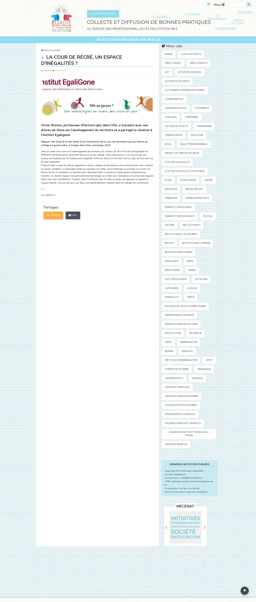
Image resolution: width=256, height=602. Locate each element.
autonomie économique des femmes (185, 90)
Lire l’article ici (48, 195)
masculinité (172, 261)
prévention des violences (179, 315)
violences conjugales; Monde (181, 396)
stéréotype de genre (177, 369)
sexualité (187, 351)
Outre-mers (172, 288)
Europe (209, 180)
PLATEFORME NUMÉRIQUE (103, 13)
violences (197, 378)
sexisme (169, 351)
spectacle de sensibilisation (181, 360)
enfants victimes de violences (182, 153)
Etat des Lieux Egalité (177, 162)
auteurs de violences (177, 81)
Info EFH (169, 243)
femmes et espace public (178, 207)
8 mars (169, 54)
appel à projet (173, 63)
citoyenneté (202, 108)
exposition (171, 189)
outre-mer (201, 279)
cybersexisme (204, 126)
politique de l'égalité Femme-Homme (185, 306)
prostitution (173, 333)
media (190, 261)
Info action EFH (191, 225)
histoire (169, 225)
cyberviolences (174, 135)
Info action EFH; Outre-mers (181, 234)
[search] (237, 4)
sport (209, 360)
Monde (192, 270)
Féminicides (171, 198)
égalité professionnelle (194, 144)
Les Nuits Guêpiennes (175, 474)
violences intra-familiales (180, 414)
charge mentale (174, 99)
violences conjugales (177, 387)
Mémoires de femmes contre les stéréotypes (186, 491)
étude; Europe (188, 180)
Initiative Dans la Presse (196, 243)
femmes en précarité (197, 198)
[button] (166, 527)
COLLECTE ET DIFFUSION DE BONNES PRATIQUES (149, 22)
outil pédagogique (176, 279)
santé (168, 342)
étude (168, 180)
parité (190, 297)
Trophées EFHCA (174, 378)
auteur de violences (189, 72)
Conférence (191, 117)
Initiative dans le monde (178, 252)
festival (208, 216)
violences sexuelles (176, 444)
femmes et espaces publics (180, 216)
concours (171, 117)
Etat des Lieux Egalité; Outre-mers (185, 171)
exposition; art (194, 189)
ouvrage (192, 288)
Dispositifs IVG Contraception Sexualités (184, 470)
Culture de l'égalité (176, 126)
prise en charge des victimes (181, 324)
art (167, 72)
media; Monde (172, 270)
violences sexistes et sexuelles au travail (189, 434)
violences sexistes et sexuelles (183, 423)
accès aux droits (191, 54)
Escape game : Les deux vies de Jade (182, 488)
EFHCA (168, 144)
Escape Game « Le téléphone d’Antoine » (184, 477)
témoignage (204, 369)
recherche (195, 333)
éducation (60, 70)
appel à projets (198, 63)
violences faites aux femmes (181, 405)
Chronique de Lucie (175, 108)
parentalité (172, 297)
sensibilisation (188, 342)
